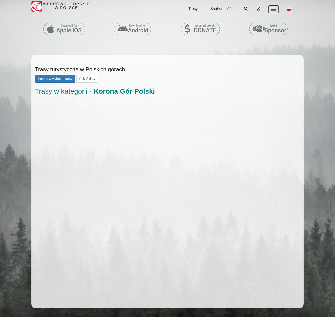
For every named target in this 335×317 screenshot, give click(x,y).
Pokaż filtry (87, 79)
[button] (291, 9)
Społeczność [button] (222, 9)
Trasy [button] (194, 9)
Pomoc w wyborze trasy (55, 79)
